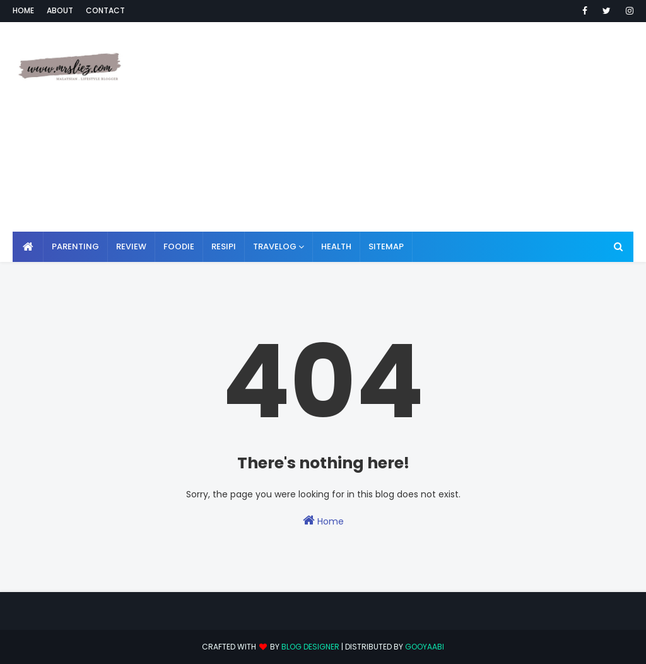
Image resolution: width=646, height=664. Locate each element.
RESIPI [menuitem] (223, 246)
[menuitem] (28, 247)
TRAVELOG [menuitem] (275, 246)
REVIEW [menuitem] (131, 246)
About (60, 10)
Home (23, 10)
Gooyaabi (424, 646)
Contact (105, 10)
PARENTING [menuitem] (75, 246)
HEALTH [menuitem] (336, 246)
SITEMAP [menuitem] (386, 246)
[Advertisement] (422, 126)
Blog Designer (310, 646)
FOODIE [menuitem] (178, 246)
